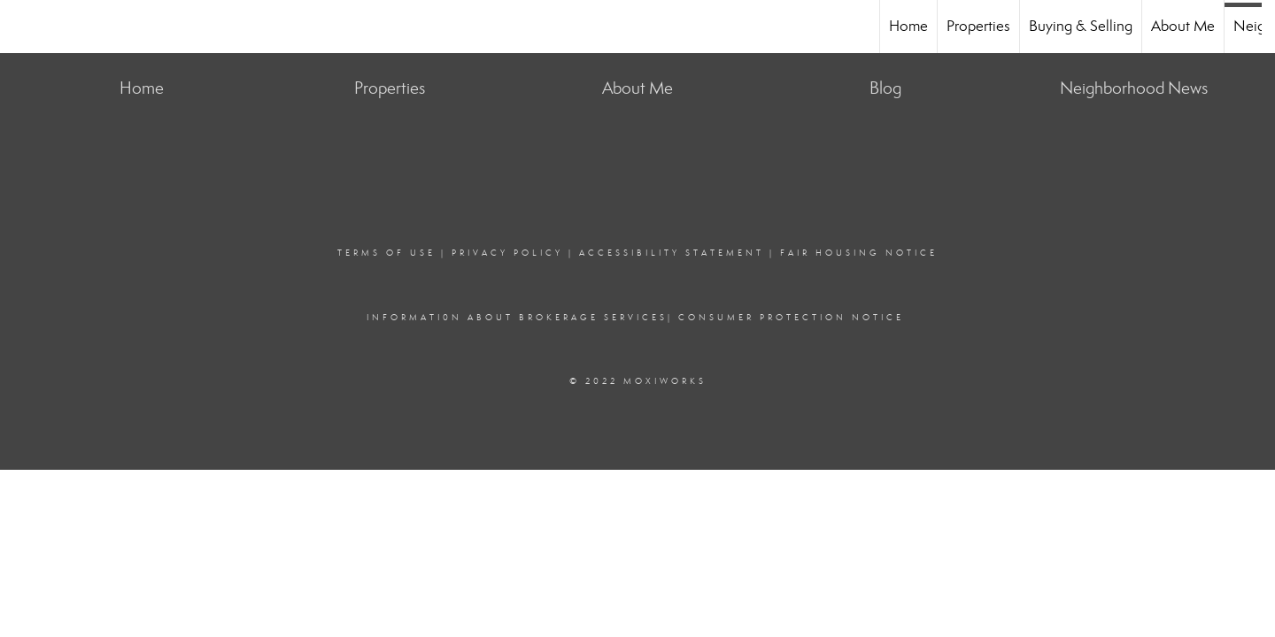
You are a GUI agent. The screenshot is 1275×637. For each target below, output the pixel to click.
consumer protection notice (791, 317)
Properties (978, 26)
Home (908, 26)
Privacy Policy (507, 253)
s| (666, 317)
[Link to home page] (22, 26)
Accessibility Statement (671, 253)
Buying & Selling (1080, 26)
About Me (1183, 26)
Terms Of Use (386, 253)
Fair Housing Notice (859, 253)
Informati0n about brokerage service (513, 317)
